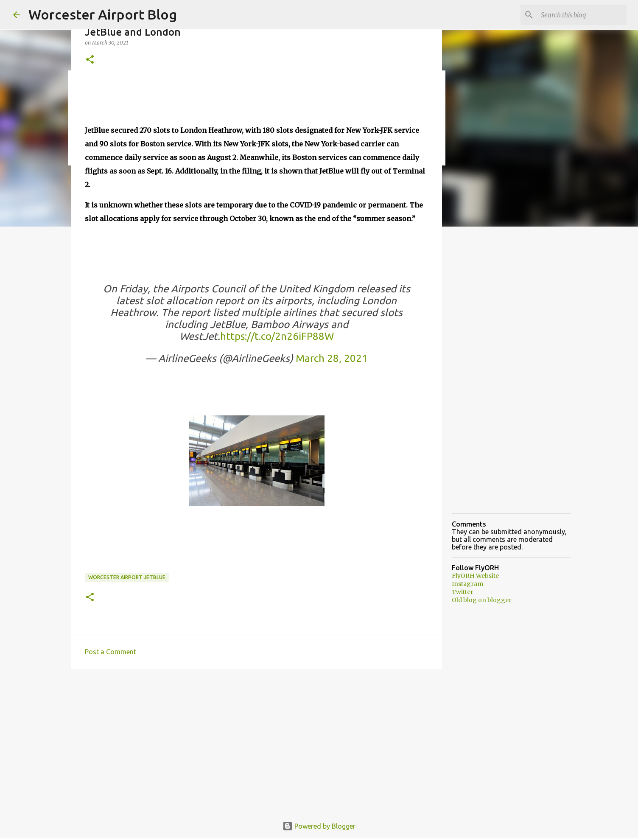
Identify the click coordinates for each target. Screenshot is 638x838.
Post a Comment (110, 652)
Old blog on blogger (482, 600)
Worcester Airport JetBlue (126, 577)
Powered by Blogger (319, 826)
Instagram (467, 584)
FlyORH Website (475, 576)
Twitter (462, 592)
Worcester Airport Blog (102, 14)
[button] (90, 60)
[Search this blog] (582, 15)
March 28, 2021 (332, 358)
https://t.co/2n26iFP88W (277, 336)
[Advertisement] (256, 741)
